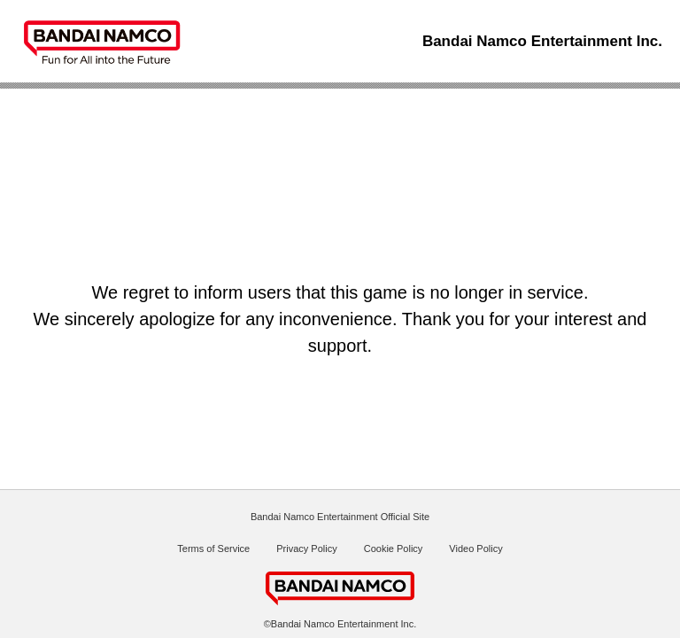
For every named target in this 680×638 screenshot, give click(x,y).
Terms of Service (213, 548)
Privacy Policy (306, 548)
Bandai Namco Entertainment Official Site (340, 516)
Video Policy (475, 548)
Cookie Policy (393, 548)
